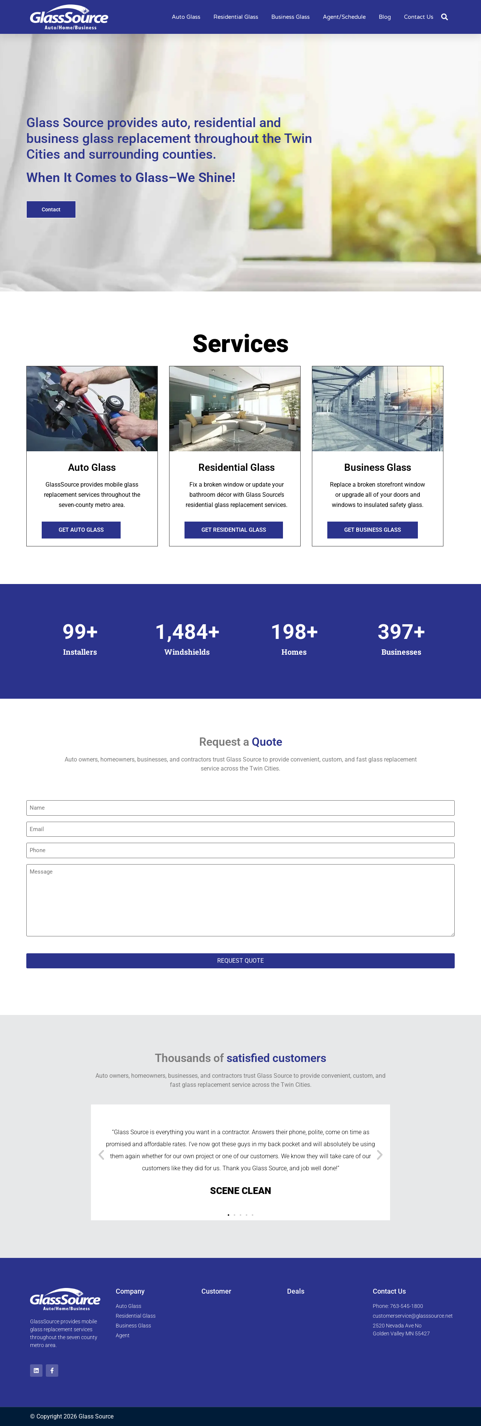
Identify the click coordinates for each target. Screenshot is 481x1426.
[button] (445, 17)
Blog (385, 17)
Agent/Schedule (344, 17)
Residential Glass (235, 17)
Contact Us (418, 17)
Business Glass (290, 17)
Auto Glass (186, 17)
